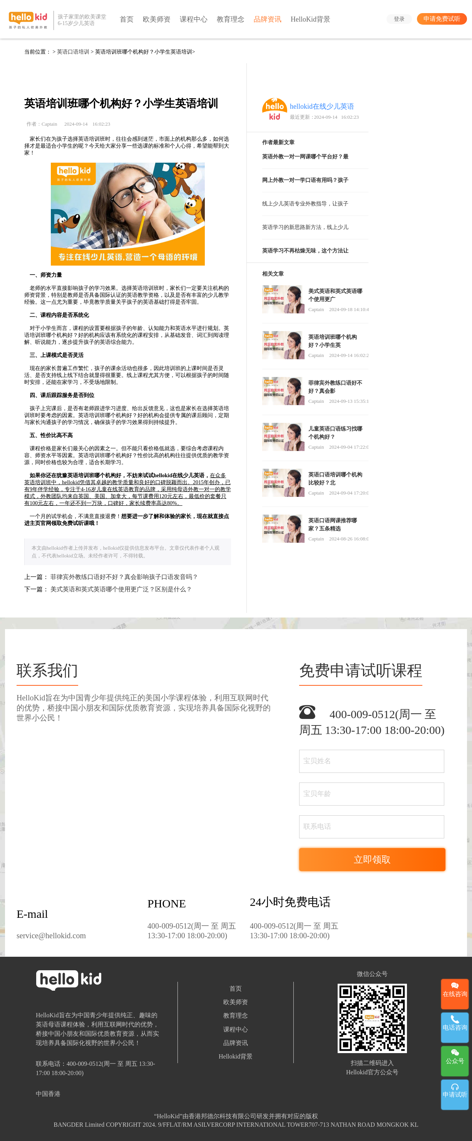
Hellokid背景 (236, 1056)
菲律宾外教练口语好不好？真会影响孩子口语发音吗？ (124, 577)
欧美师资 (157, 19)
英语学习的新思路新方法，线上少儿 (305, 227)
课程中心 (194, 19)
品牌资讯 (267, 19)
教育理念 (230, 19)
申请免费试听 (441, 18)
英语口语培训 (73, 52)
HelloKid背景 (310, 19)
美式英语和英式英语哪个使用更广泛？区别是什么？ (121, 589)
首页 (127, 19)
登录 (399, 19)
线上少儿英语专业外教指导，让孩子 (305, 204)
